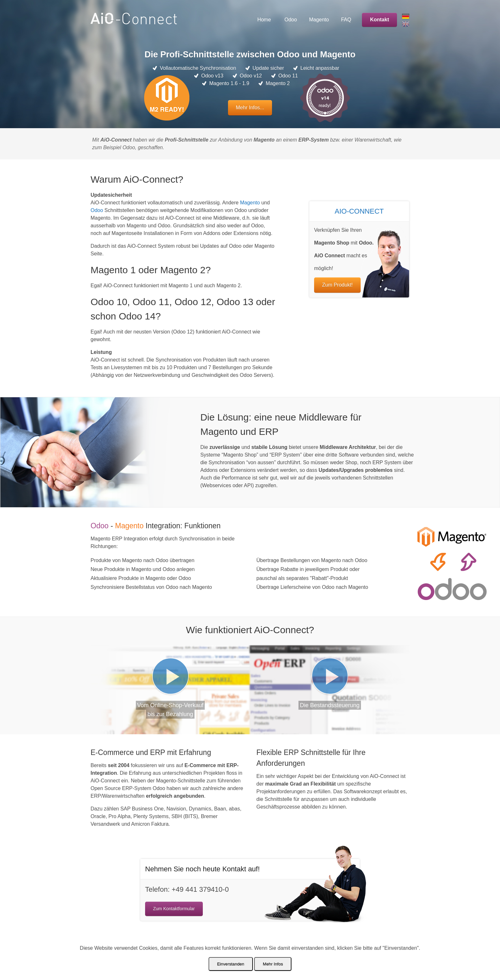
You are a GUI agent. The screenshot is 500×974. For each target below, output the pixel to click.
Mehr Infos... (250, 107)
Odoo (97, 210)
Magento (250, 202)
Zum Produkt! (337, 285)
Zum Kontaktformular (174, 908)
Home (264, 19)
